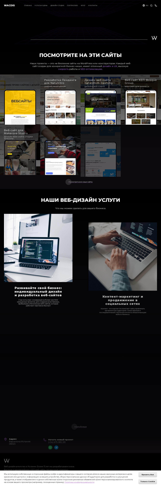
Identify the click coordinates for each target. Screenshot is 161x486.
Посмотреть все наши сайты (80, 182)
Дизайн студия (57, 5)
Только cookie (147, 481)
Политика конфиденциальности (79, 482)
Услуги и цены (41, 5)
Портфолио (73, 5)
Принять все (148, 475)
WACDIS (9, 5)
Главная (28, 5)
